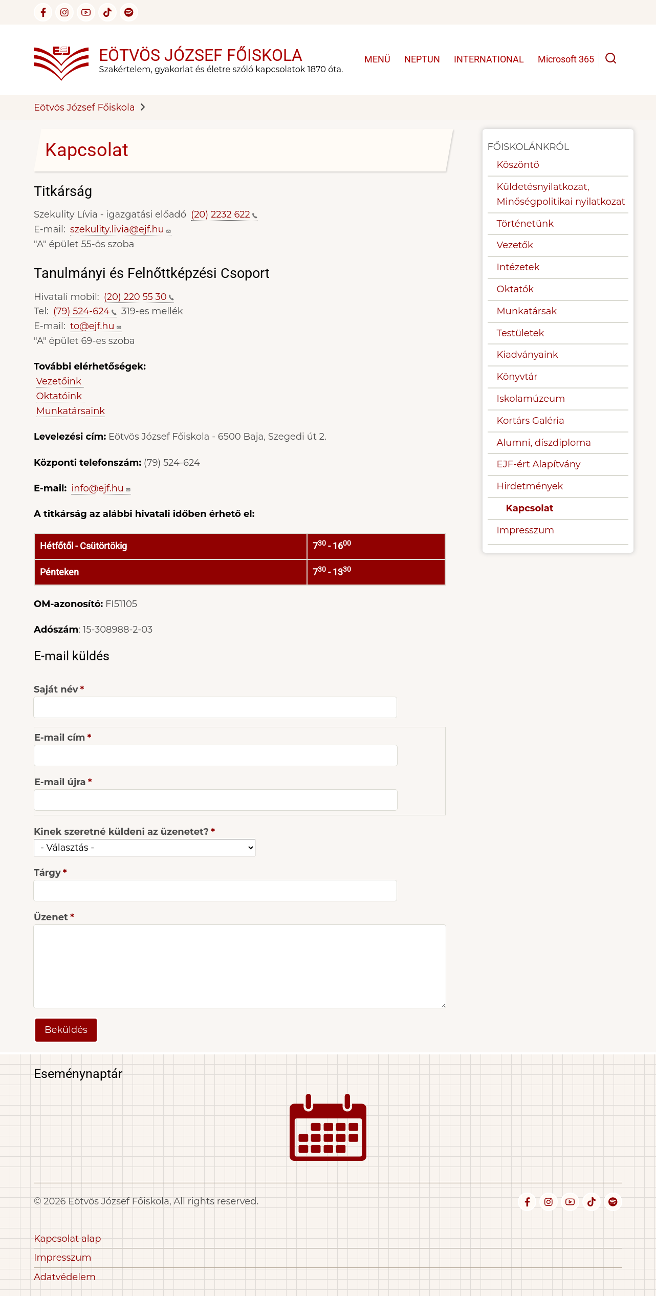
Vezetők (515, 245)
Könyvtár (517, 376)
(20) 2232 (224, 214)
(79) (85, 311)
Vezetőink (60, 381)
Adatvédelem (65, 1277)
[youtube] (86, 12)
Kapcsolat (530, 508)
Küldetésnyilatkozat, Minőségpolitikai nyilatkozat (561, 194)
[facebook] (43, 12)
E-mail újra (60, 782)
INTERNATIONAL (489, 59)
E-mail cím (59, 737)
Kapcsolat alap (67, 1238)
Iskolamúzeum (531, 398)
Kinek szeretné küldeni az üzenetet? (121, 831)
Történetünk (525, 223)
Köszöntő (518, 164)
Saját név (56, 689)
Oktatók (515, 289)
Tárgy (47, 872)
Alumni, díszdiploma (544, 442)
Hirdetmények (530, 486)
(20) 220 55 (139, 297)
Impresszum (526, 530)
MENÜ (377, 59)
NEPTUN (422, 59)
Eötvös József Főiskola (200, 55)
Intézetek (518, 267)
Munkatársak (527, 311)
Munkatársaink (70, 411)
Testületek (520, 333)
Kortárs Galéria (530, 420)
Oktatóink (60, 396)
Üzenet (51, 917)
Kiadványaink (527, 354)
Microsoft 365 (566, 59)
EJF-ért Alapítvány (539, 464)
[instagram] (64, 12)
